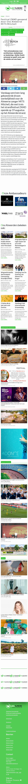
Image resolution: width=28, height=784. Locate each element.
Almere (8, 738)
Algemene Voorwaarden (12, 711)
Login (11, 1)
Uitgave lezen (5, 3)
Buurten (9, 734)
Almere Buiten (9, 740)
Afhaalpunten (15, 3)
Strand (11, 34)
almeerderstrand (18, 29)
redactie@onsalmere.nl (12, 763)
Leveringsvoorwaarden (12, 715)
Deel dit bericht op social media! (9, 85)
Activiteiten (5, 29)
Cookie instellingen (11, 731)
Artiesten (4, 32)
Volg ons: (9, 778)
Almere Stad (9, 749)
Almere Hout (9, 745)
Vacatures (8, 722)
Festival (19, 32)
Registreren (9, 727)
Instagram (16, 780)
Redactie (10, 27)
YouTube (8, 782)
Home (2, 16)
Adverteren (23, 3)
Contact (9, 754)
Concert (12, 32)
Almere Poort (9, 747)
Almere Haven (9, 743)
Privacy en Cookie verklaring (13, 713)
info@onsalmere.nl (11, 760)
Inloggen (8, 725)
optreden (4, 34)
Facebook (9, 780)
